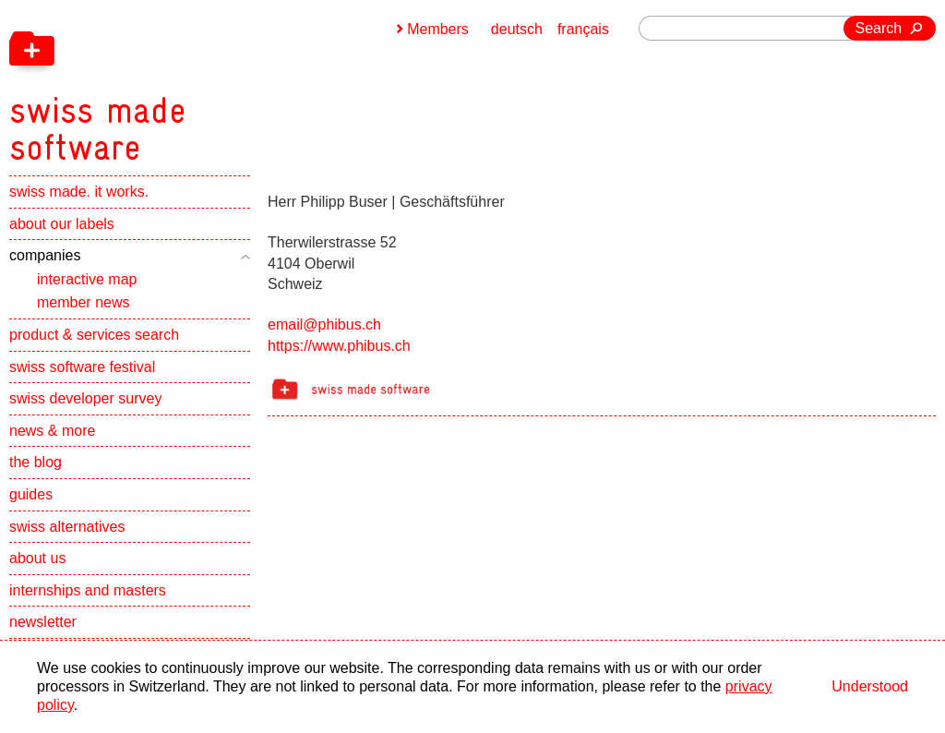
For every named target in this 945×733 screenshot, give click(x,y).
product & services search (94, 334)
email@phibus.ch (324, 324)
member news (83, 302)
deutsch (517, 29)
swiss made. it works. (79, 191)
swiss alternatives (67, 527)
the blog (35, 462)
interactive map (87, 279)
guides (31, 494)
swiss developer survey (85, 398)
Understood (869, 686)
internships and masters (87, 590)
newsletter (43, 622)
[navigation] (193, 83)
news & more (52, 431)
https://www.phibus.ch (339, 346)
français (583, 29)
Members (438, 29)
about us (37, 558)
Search (879, 28)
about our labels (61, 224)
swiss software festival (82, 367)
